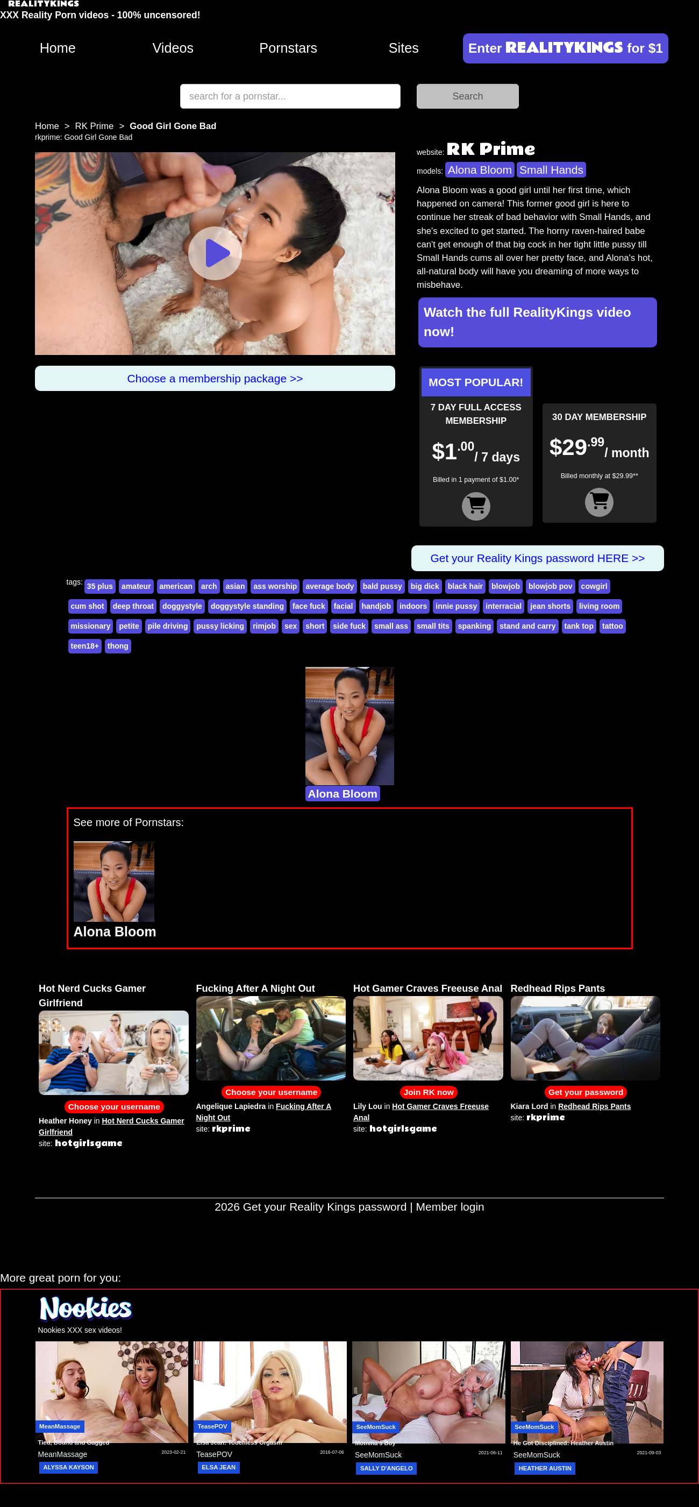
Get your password (585, 1092)
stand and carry (527, 626)
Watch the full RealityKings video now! (527, 322)
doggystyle (182, 606)
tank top (579, 626)
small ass (391, 626)
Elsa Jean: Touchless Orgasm (239, 1442)
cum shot (87, 606)
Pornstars (288, 47)
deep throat (133, 606)
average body (329, 586)
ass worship (275, 586)
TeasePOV (212, 1426)
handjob (376, 606)
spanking (474, 626)
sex (290, 626)
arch (209, 586)
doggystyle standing (247, 606)
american (176, 586)
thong (118, 646)
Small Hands (551, 170)
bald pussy (382, 586)
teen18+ (85, 646)
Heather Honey (65, 1121)
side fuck (349, 626)
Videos (173, 47)
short (314, 626)
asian (235, 586)
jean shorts (550, 606)
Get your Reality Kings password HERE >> (537, 558)
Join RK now (429, 1092)
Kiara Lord (529, 1106)
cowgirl (594, 586)
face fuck (309, 606)
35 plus (100, 586)
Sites (404, 47)
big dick (425, 586)
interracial (504, 606)
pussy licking (220, 626)
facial (343, 606)
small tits (433, 626)
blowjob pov (551, 586)
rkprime (47, 137)
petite (129, 626)
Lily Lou (367, 1106)
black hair (465, 586)
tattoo (612, 626)
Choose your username (114, 1106)
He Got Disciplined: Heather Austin (563, 1443)
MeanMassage (59, 1426)
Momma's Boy (375, 1443)
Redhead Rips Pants (558, 988)
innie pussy (456, 606)
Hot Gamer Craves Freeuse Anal (427, 988)
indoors (413, 606)
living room (599, 606)
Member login (450, 1206)
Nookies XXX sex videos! (80, 1330)
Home (58, 47)
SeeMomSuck (375, 1427)
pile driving (168, 626)
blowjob (505, 586)
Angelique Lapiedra (231, 1106)
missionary (91, 626)
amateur (136, 586)
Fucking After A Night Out (255, 988)
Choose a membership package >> (215, 378)
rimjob (264, 626)
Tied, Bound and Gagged (74, 1442)
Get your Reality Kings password (325, 1206)
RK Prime (94, 126)
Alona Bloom (480, 170)
